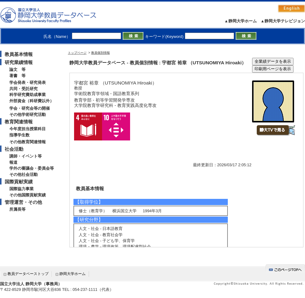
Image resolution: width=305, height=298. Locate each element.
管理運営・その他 (23, 202)
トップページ (77, 52)
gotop (285, 268)
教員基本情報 (19, 54)
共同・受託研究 (23, 88)
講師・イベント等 (25, 156)
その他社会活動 (23, 174)
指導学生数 (19, 135)
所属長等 (17, 209)
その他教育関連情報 (27, 142)
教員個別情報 (100, 52)
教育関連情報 (19, 121)
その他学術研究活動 (27, 114)
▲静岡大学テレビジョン (282, 21)
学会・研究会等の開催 (29, 108)
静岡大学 (54, 15)
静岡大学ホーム (72, 274)
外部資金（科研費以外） (31, 101)
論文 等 (17, 69)
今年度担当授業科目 (27, 128)
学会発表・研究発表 (27, 82)
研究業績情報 (19, 62)
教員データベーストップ (28, 274)
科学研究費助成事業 (27, 94)
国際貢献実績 (19, 181)
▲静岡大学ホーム (240, 21)
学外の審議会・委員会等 (31, 168)
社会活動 (14, 149)
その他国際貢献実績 (27, 195)
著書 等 (17, 75)
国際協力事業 (21, 188)
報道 (13, 162)
